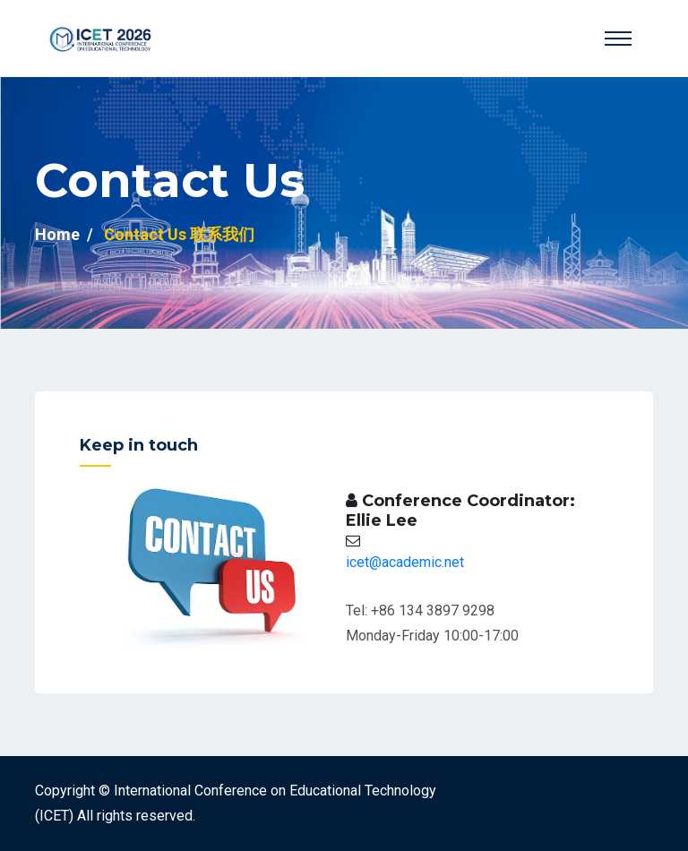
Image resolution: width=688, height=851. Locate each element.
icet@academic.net (405, 562)
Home (57, 234)
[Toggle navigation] (618, 38)
